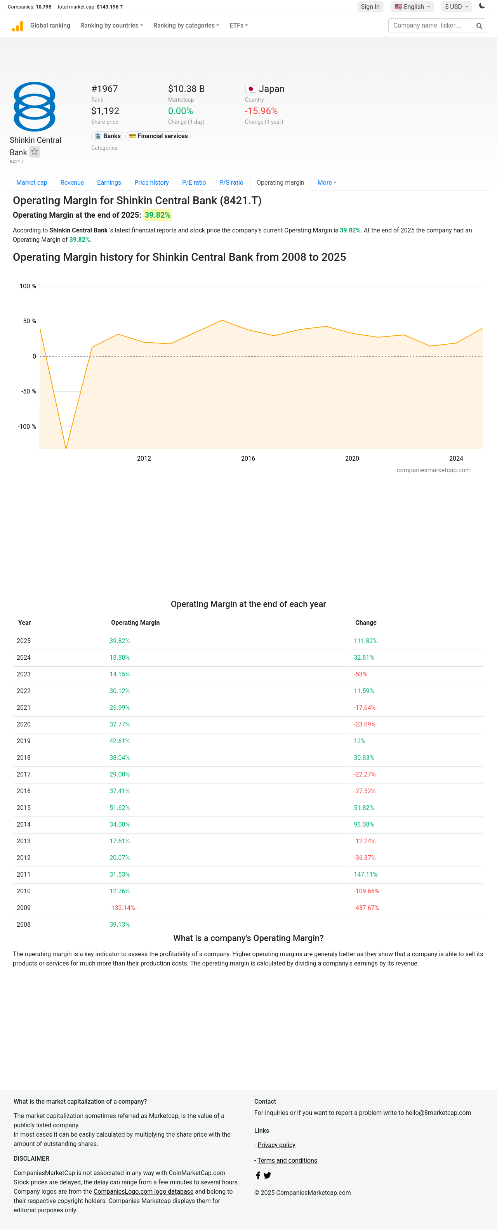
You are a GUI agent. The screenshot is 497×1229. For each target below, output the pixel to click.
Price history (151, 182)
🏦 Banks (107, 136)
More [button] (325, 182)
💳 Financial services (158, 136)
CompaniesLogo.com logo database (143, 1191)
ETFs (236, 25)
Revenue (72, 182)
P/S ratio (231, 182)
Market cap (31, 182)
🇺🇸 (410, 6)
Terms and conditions (287, 1160)
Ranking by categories (184, 25)
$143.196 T (110, 7)
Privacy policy (276, 1145)
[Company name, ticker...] (436, 25)
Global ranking (50, 25)
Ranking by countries (109, 25)
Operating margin (280, 182)
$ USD (454, 6)
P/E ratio (194, 182)
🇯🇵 (265, 88)
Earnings (109, 182)
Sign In (370, 6)
